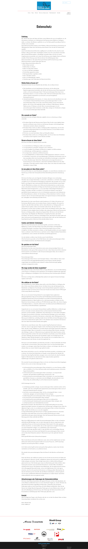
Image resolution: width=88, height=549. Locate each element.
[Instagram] (68, 12)
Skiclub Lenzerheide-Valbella (44, 543)
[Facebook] (69, 12)
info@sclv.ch (27, 504)
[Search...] (66, 3)
